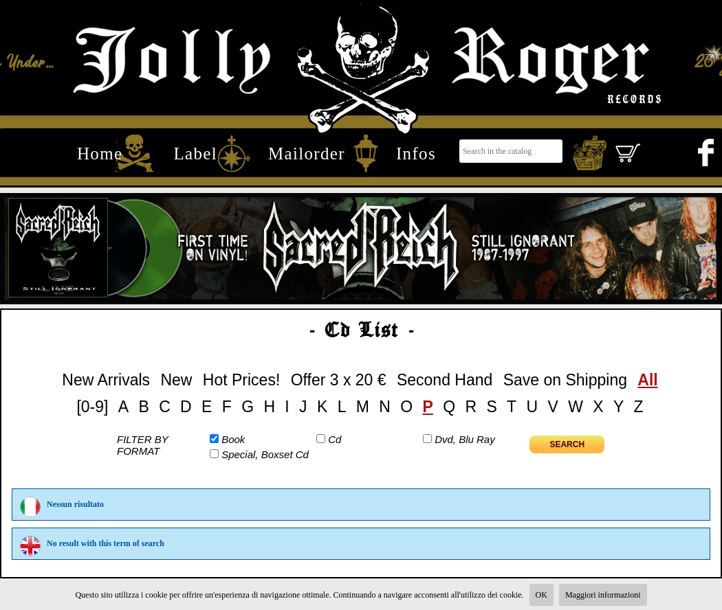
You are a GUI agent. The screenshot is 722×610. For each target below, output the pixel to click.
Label (195, 153)
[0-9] (92, 407)
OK (541, 595)
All (647, 380)
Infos (416, 153)
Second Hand (444, 380)
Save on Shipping (565, 380)
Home (99, 153)
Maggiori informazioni (603, 595)
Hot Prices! (241, 380)
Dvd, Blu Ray (465, 439)
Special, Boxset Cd (265, 454)
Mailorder (306, 153)
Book (233, 439)
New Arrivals (106, 380)
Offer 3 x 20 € (338, 380)
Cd (334, 439)
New (176, 380)
